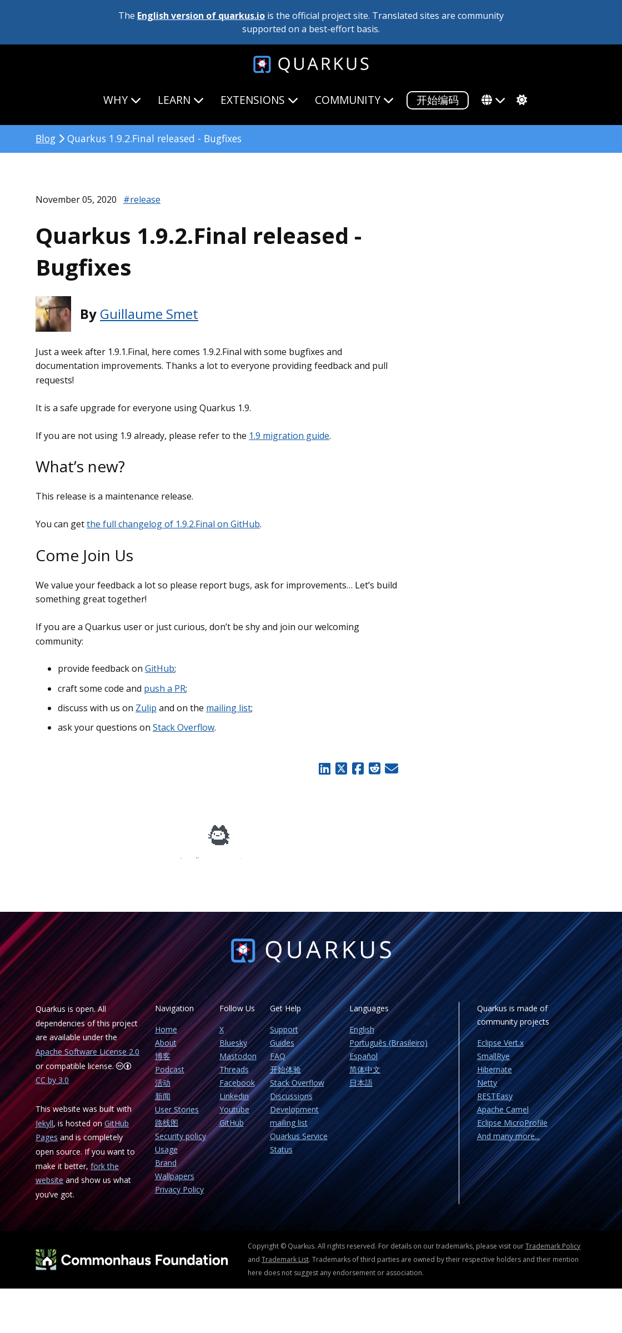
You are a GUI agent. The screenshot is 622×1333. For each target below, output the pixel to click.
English (361, 1037)
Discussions (291, 1104)
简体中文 (364, 1077)
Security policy (180, 1144)
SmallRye (493, 1064)
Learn (181, 99)
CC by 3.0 (52, 1087)
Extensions (259, 99)
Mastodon (238, 1064)
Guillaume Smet (149, 313)
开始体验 (285, 1077)
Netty (487, 1090)
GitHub (159, 668)
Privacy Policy (179, 1197)
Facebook (237, 1090)
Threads (234, 1077)
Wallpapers (174, 1184)
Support (284, 1037)
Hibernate (494, 1077)
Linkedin (234, 1104)
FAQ (277, 1064)
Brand (166, 1170)
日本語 (361, 1090)
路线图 (166, 1130)
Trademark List (285, 1267)
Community (354, 99)
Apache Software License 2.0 (87, 1059)
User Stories (177, 1117)
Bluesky (233, 1050)
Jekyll (44, 1131)
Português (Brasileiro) (388, 1050)
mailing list (228, 708)
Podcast (169, 1077)
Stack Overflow (183, 727)
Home (166, 1037)
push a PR (164, 688)
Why (122, 99)
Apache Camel (503, 1117)
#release (141, 199)
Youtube (234, 1117)
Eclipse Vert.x (500, 1050)
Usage (166, 1157)
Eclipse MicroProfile (512, 1130)
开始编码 (438, 99)
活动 (162, 1090)
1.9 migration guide (289, 436)
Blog (46, 138)
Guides (282, 1050)
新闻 (162, 1104)
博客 (162, 1064)
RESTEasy (495, 1104)
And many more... (508, 1144)
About (166, 1050)
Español (363, 1064)
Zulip (146, 708)
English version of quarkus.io (201, 15)
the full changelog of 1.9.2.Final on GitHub (173, 524)
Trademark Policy (552, 1254)
